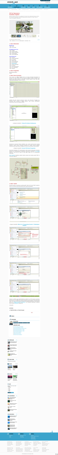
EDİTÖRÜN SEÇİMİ (11, 340)
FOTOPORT (10, 364)
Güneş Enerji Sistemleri (10, 444)
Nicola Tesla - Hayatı (9, 443)
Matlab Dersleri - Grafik (10, 448)
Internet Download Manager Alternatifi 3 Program (20, 328)
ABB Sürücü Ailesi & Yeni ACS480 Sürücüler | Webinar (10, 379)
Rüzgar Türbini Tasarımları (28, 447)
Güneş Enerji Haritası (18, 442)
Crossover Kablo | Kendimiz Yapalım (18, 326)
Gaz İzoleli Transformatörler (28, 448)
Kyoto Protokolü (18, 447)
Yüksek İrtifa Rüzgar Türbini (19, 451)
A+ (39, 39)
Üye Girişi (48, 0)
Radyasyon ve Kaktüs (44, 445)
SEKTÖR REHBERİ (23, 6)
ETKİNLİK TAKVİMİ (11, 359)
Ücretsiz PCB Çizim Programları (28, 148)
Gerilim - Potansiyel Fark (45, 441)
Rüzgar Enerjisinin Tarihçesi (19, 450)
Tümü (8, 9)
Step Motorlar (26, 445)
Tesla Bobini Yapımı (9, 441)
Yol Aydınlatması (27, 441)
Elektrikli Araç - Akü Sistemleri (37, 442)
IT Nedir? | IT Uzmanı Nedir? (11, 407)
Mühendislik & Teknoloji (25, 9)
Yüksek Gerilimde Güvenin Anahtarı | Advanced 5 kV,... (12, 346)
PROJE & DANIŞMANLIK (40, 6)
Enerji (9, 388)
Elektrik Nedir (43, 442)
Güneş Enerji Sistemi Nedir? (19, 448)
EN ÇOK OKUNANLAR (11, 395)
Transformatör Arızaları (27, 449)
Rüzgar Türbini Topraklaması (19, 449)
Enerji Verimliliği (44, 448)
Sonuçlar (12, 392)
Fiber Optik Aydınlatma (36, 441)
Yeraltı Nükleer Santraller (28, 444)
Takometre (13, 40)
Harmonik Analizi (44, 447)
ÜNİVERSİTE (28, 6)
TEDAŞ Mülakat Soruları (45, 444)
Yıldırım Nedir (9, 445)
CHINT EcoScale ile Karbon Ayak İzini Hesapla (12, 423)
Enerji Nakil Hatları (44, 450)
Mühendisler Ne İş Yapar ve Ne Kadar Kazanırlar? (12, 404)
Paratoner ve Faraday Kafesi (45, 449)
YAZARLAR (33, 6)
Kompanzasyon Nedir (27, 443)
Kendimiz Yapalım (21, 40)
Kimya (9, 389)
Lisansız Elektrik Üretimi (19, 443)
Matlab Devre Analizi (9, 449)
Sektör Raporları (46, 9)
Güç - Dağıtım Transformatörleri (28, 451)
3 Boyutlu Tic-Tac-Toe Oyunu (17, 333)
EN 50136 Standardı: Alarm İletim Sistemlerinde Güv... (12, 343)
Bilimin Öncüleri (32, 9)
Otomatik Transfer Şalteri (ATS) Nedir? (12, 352)
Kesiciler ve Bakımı (35, 447)
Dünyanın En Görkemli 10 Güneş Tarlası (10, 368)
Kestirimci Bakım (44, 451)
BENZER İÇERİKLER (11, 414)
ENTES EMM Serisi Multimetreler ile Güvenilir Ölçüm (12, 355)
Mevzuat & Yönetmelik (39, 9)
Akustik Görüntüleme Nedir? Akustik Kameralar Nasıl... (12, 349)
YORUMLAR (12, 316)
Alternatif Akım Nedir (35, 451)
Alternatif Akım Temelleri (36, 450)
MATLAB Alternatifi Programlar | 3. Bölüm (19, 329)
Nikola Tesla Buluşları (9, 442)
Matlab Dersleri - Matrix (10, 447)
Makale (20, 9)
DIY (29, 40)
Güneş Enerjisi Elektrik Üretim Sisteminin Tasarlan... (12, 398)
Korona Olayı (35, 445)
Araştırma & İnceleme (14, 9)
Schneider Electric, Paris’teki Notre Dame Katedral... (12, 420)
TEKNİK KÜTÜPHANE (16, 6)
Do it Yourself (26, 40)
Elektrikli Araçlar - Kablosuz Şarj (37, 443)
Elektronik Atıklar (18, 445)
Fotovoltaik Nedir (35, 444)
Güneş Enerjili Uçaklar (18, 441)
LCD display (37, 151)
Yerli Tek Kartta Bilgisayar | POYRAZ (18, 327)
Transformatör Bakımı (27, 450)
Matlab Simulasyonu (9, 451)
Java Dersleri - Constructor (10, 450)
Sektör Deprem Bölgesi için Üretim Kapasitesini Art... (12, 429)
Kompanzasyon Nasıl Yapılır (28, 442)
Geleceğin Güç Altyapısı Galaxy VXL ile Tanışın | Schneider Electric (15, 379)
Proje (10, 40)
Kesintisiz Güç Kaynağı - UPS (45, 443)
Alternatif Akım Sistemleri (36, 449)
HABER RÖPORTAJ (10, 6)
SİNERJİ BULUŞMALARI (47, 6)
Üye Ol (44, 0)
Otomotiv (9, 387)
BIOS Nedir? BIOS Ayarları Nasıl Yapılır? (12, 410)
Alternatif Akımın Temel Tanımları (12, 401)
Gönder (9, 392)
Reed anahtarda (12, 155)
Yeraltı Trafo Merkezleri (19, 444)
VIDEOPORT (10, 374)
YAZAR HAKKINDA (13, 319)
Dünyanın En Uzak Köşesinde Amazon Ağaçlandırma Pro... (11, 426)
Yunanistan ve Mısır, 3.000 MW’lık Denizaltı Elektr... (12, 417)
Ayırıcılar (34, 448)
